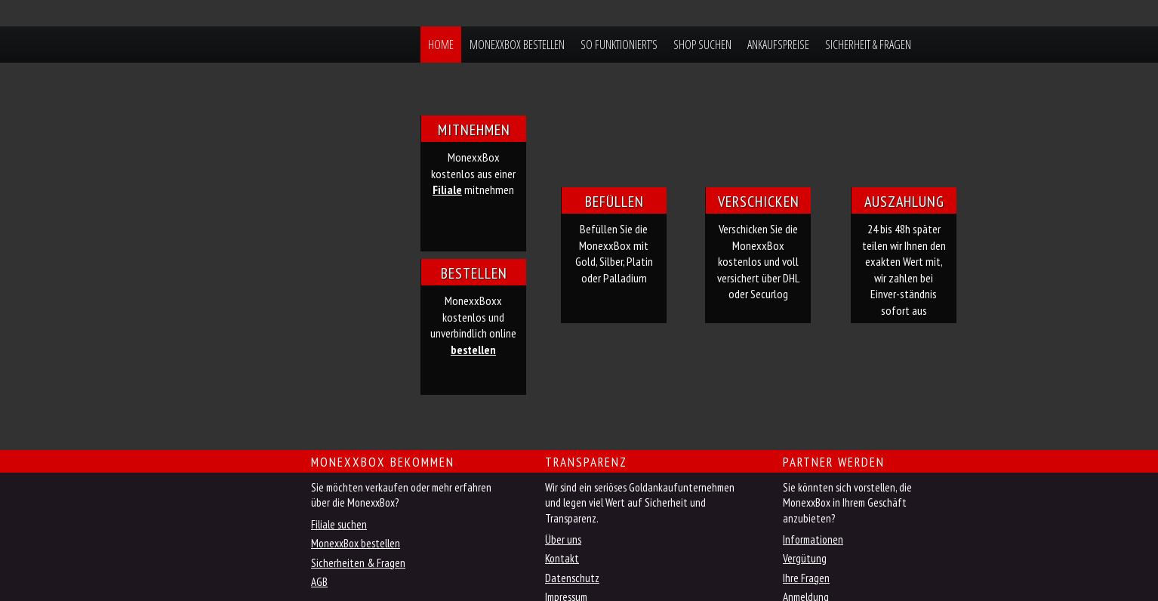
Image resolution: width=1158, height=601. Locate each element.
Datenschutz (572, 578)
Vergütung (805, 558)
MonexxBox (298, 44)
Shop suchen (702, 44)
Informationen (813, 539)
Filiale (447, 189)
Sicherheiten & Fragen (358, 563)
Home (441, 44)
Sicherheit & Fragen (868, 44)
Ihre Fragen (806, 578)
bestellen (473, 349)
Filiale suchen (339, 524)
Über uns (563, 539)
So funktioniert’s (619, 44)
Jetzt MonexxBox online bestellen (250, 472)
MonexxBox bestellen (517, 44)
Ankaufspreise (778, 44)
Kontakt (562, 558)
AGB (319, 582)
